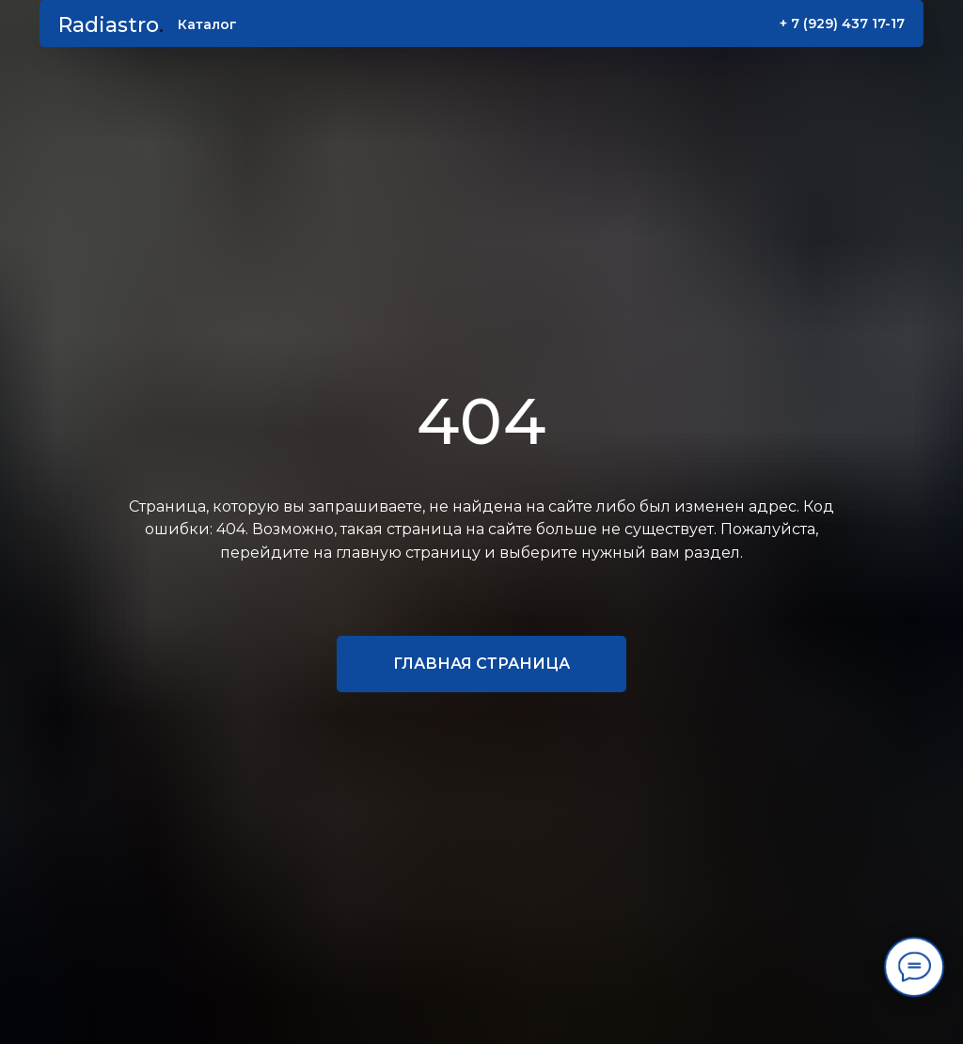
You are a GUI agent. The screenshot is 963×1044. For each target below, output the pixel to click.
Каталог (207, 24)
